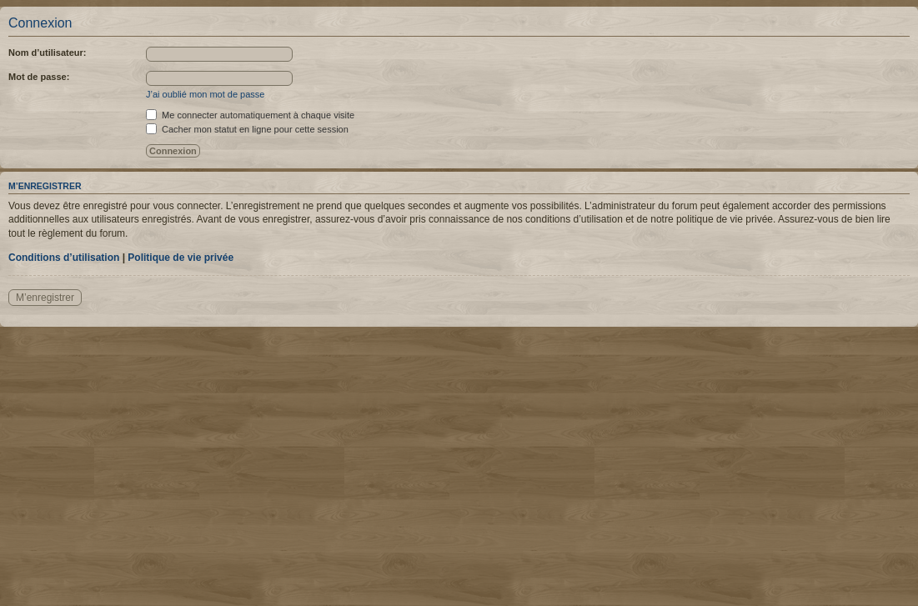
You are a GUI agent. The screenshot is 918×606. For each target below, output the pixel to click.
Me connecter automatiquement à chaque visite (250, 115)
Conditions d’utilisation (63, 257)
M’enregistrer (45, 297)
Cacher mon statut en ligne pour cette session (247, 129)
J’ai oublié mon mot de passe (205, 94)
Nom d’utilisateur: (47, 53)
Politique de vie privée (180, 257)
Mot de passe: (38, 77)
